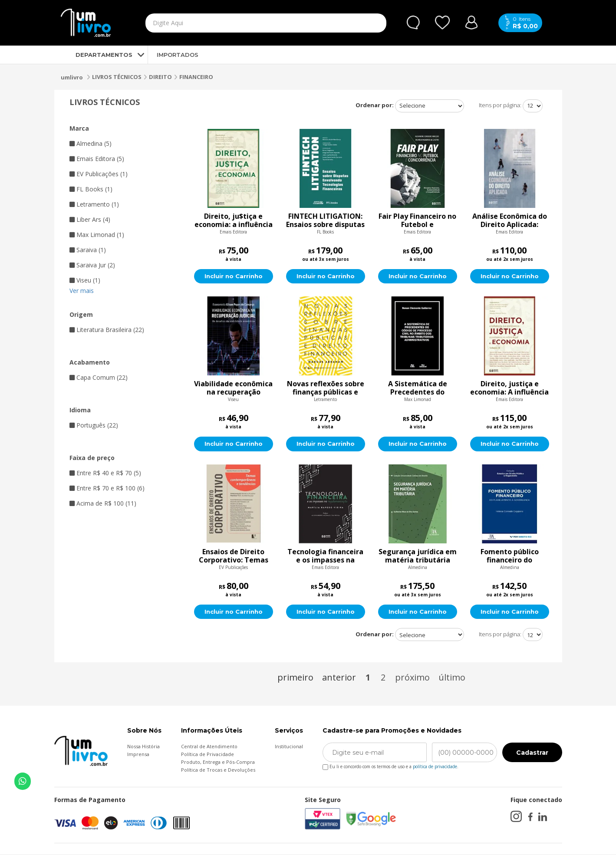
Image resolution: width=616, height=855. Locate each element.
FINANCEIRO (196, 77)
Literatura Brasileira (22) (106, 330)
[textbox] (246, 23)
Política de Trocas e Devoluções (218, 770)
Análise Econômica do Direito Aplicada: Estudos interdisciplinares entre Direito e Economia (509, 220)
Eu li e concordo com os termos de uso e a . (390, 765)
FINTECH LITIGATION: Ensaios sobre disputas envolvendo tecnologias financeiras (325, 220)
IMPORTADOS (177, 54)
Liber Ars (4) (89, 219)
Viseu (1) (84, 280)
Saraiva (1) (87, 250)
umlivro (72, 77)
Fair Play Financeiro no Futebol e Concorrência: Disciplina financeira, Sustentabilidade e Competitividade (417, 220)
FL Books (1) (90, 189)
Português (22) (93, 425)
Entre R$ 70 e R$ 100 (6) (107, 488)
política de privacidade (435, 767)
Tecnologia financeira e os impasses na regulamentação (325, 556)
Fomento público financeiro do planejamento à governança (510, 556)
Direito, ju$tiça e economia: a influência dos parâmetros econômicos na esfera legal (233, 220)
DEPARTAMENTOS (96, 54)
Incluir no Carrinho (233, 276)
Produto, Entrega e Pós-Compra (218, 763)
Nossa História (143, 747)
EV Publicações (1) (98, 174)
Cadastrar (532, 753)
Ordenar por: (375, 105)
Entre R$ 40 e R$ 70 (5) (105, 473)
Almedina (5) (90, 143)
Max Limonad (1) (96, 234)
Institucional (289, 747)
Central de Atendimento (209, 747)
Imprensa (138, 755)
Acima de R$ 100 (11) (102, 503)
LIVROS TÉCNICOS (117, 77)
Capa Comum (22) (98, 377)
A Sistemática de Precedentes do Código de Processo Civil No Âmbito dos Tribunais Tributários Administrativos (417, 388)
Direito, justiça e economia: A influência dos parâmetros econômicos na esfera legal (509, 388)
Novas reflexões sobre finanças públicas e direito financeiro (325, 388)
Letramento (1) (94, 204)
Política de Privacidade (207, 755)
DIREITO (160, 77)
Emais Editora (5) (96, 159)
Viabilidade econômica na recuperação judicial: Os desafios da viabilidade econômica (233, 388)
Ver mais (81, 290)
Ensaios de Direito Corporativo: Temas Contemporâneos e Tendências (233, 556)
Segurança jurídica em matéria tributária (418, 556)
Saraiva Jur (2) (92, 265)
